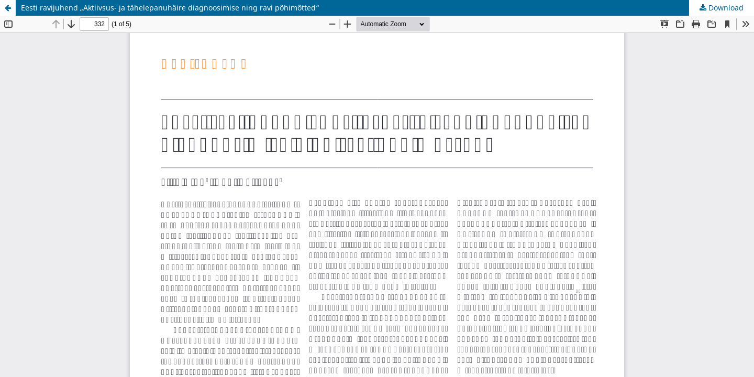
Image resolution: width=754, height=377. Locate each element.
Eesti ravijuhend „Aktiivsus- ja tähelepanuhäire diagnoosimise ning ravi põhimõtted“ (170, 8)
